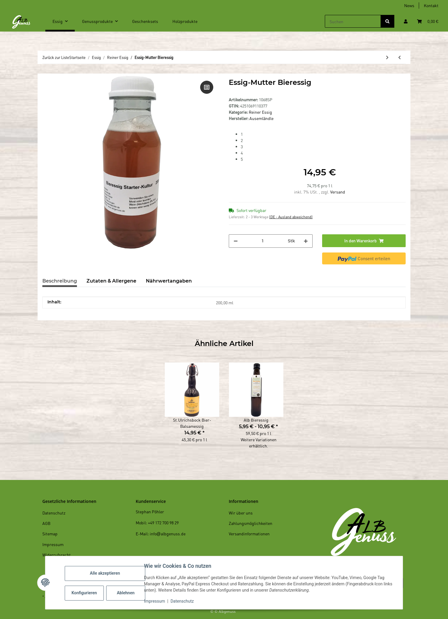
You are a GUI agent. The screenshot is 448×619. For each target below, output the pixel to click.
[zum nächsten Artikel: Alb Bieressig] (387, 57)
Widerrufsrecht (56, 554)
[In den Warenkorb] (364, 240)
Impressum (155, 601)
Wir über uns (241, 512)
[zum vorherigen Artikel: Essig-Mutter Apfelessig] (399, 57)
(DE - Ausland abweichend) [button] (291, 217)
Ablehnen (126, 592)
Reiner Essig (260, 112)
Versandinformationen (249, 533)
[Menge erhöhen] (305, 241)
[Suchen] (353, 21)
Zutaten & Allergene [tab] (111, 281)
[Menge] (263, 241)
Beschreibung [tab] (59, 281)
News (409, 5)
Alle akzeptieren (106, 573)
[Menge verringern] (235, 241)
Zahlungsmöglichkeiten (250, 523)
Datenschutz (183, 601)
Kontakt (431, 5)
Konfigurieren (85, 592)
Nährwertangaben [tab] (169, 281)
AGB (46, 523)
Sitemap (50, 533)
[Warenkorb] (427, 21)
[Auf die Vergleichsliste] (206, 87)
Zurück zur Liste (55, 57)
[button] (405, 21)
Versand (337, 191)
